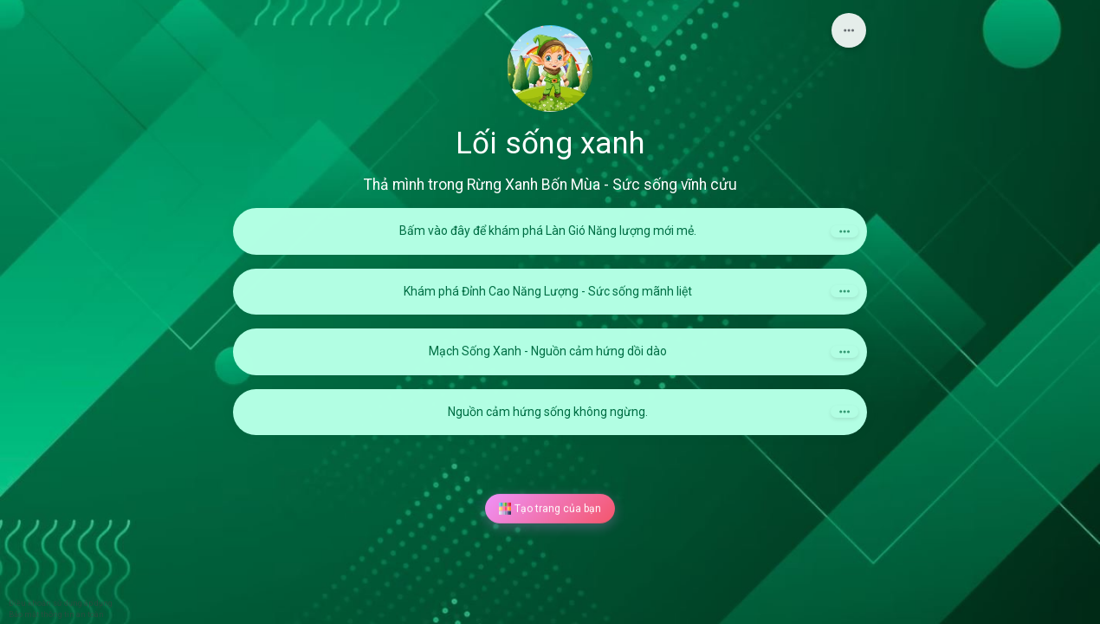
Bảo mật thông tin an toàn (56, 614)
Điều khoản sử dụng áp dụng (61, 603)
